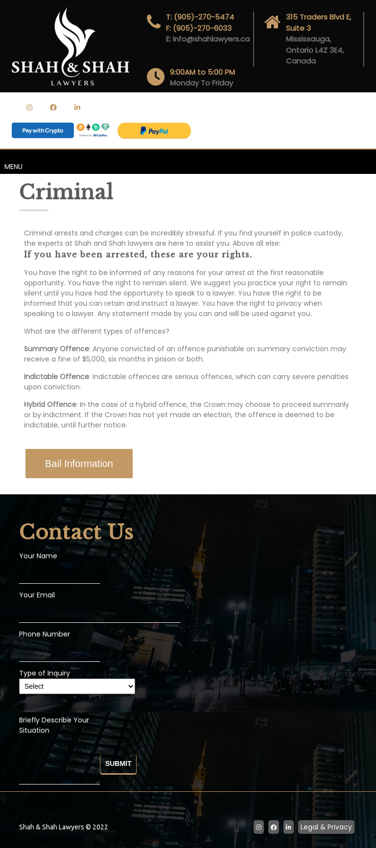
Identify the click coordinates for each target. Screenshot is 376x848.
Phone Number (44, 634)
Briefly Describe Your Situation (59, 751)
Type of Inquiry (77, 679)
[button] (79, 463)
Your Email (37, 595)
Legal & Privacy (326, 827)
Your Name (38, 556)
